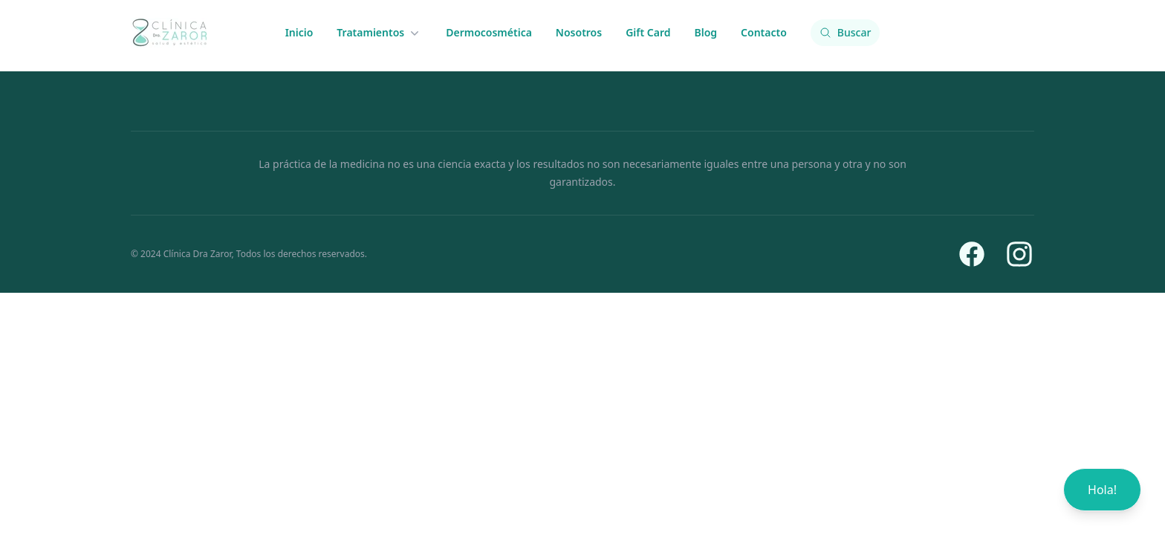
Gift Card (648, 32)
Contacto (764, 32)
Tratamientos (379, 32)
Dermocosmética (489, 32)
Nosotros (579, 32)
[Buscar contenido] (845, 32)
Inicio (299, 32)
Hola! (1102, 490)
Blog (706, 32)
